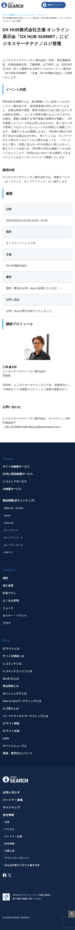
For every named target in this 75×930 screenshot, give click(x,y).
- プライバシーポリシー (16, 858)
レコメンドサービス (15, 481)
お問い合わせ (11, 792)
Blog (6, 641)
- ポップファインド (13, 537)
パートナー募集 (13, 800)
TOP (71, 914)
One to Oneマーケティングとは (22, 701)
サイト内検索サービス (16, 467)
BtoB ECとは (11, 678)
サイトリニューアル (15, 746)
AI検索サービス (12, 489)
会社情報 (8, 815)
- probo (6, 515)
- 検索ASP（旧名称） (14, 508)
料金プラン (9, 593)
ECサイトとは (11, 648)
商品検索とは (11, 686)
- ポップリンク (10, 530)
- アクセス (8, 829)
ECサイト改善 (11, 731)
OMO (6, 738)
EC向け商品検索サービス (18, 474)
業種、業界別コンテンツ (17, 753)
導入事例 (8, 585)
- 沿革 (6, 822)
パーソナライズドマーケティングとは (25, 716)
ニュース (8, 608)
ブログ (7, 623)
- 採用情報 (9, 843)
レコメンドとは (12, 663)
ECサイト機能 (11, 723)
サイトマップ (11, 807)
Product (8, 459)
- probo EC (8, 523)
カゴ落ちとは (11, 708)
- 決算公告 (9, 850)
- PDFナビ (8, 552)
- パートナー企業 (12, 836)
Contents (9, 570)
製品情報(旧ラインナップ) (18, 500)
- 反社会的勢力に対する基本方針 (21, 865)
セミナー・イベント (15, 615)
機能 (5, 578)
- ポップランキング (13, 545)
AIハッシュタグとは (15, 693)
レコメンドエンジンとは (17, 671)
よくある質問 (11, 600)
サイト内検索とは (13, 656)
